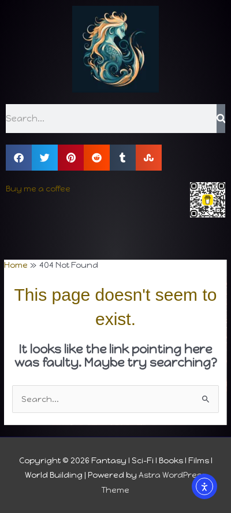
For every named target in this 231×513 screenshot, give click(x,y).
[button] (19, 158)
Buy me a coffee (38, 188)
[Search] (221, 118)
